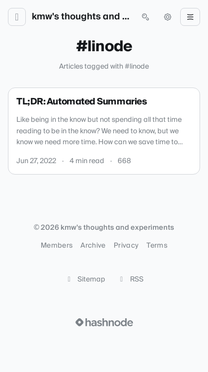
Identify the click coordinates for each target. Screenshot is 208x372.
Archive (92, 246)
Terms (156, 246)
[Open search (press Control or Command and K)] (145, 17)
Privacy (126, 246)
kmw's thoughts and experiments (81, 17)
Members (56, 246)
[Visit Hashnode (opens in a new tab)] (104, 322)
